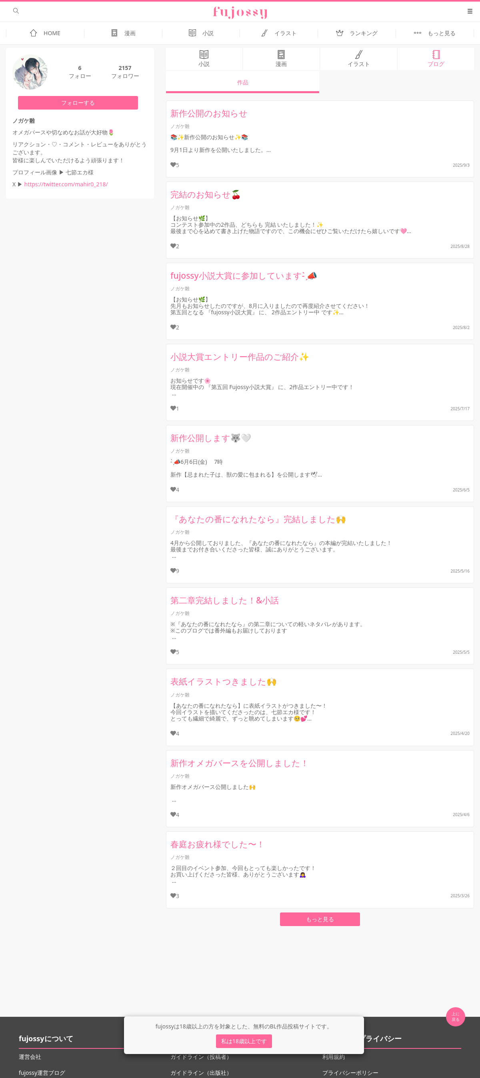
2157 (124, 68)
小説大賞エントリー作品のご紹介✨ (239, 356)
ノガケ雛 (180, 126)
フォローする (78, 102)
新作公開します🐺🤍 (210, 437)
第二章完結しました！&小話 (224, 600)
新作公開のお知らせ (209, 113)
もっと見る (320, 919)
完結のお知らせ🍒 (205, 194)
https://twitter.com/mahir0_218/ (66, 184)
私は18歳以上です (244, 1041)
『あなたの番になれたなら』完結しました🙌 (258, 519)
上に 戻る (456, 1016)
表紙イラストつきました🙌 (223, 681)
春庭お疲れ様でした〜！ (217, 844)
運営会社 (30, 1056)
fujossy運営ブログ (42, 1072)
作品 (242, 82)
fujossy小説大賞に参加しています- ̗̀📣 (243, 275)
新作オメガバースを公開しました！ (239, 763)
